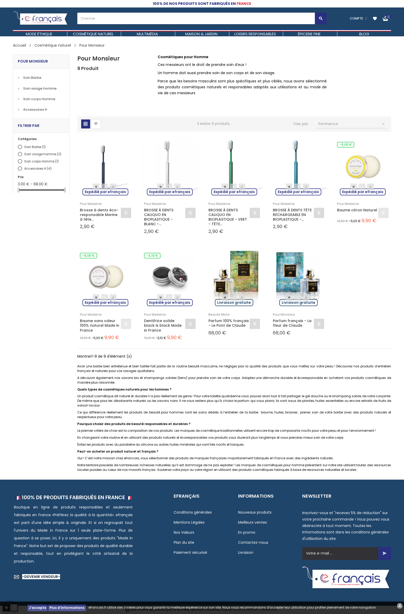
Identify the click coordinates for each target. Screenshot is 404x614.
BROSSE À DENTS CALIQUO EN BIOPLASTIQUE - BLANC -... (158, 217)
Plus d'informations (67, 608)
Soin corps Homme (39, 99)
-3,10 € (152, 255)
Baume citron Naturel (357, 210)
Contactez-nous (253, 542)
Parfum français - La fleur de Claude (292, 323)
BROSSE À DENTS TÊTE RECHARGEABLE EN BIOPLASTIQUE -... (292, 215)
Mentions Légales (189, 522)
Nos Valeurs (184, 532)
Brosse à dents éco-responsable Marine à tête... (99, 215)
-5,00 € (346, 144)
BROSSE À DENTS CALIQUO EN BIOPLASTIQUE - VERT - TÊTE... (227, 217)
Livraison (245, 552)
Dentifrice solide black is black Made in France (163, 325)
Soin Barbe (32, 77)
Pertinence (352, 123)
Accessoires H (35, 109)
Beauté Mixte (219, 314)
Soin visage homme (40, 88)
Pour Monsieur (33, 61)
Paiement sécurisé (190, 552)
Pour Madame (91, 204)
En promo (246, 532)
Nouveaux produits (255, 512)
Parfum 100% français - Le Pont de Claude (228, 323)
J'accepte (37, 608)
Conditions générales (193, 512)
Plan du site (184, 542)
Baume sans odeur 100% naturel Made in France (99, 325)
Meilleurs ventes (252, 522)
